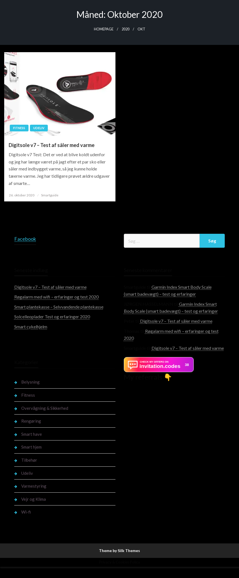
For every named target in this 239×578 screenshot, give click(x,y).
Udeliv (38, 128)
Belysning (30, 381)
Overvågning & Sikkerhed (44, 408)
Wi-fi (26, 511)
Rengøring (31, 420)
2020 (125, 29)
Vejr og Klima (33, 499)
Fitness (19, 128)
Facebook (25, 239)
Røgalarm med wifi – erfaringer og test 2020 (56, 296)
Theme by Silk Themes (119, 550)
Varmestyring (33, 485)
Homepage (103, 29)
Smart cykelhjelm (30, 326)
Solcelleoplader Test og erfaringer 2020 (52, 316)
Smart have (31, 434)
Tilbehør (29, 460)
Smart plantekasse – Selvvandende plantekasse (58, 306)
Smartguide (49, 195)
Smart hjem (31, 446)
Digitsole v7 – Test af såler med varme (51, 145)
